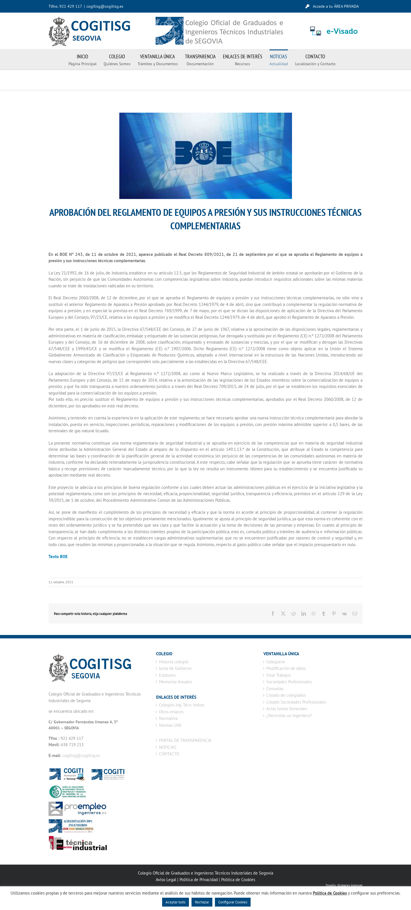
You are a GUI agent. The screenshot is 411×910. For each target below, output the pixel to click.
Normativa (168, 718)
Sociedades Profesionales (289, 681)
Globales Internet (349, 885)
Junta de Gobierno (175, 668)
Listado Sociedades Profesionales (296, 702)
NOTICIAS (167, 747)
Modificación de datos (286, 668)
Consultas (274, 688)
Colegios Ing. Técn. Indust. (182, 705)
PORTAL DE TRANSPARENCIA (185, 740)
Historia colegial (173, 661)
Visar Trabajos (278, 675)
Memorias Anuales (175, 681)
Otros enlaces (171, 711)
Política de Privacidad (199, 879)
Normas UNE (170, 725)
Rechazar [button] (202, 902)
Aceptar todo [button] (176, 902)
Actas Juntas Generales (286, 708)
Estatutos (167, 675)
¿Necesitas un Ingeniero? (289, 715)
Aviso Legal (166, 879)
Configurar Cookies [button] (232, 902)
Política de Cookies (238, 879)
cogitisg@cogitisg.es (104, 6)
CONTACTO (169, 753)
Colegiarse (275, 661)
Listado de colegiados (286, 695)
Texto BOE (59, 556)
